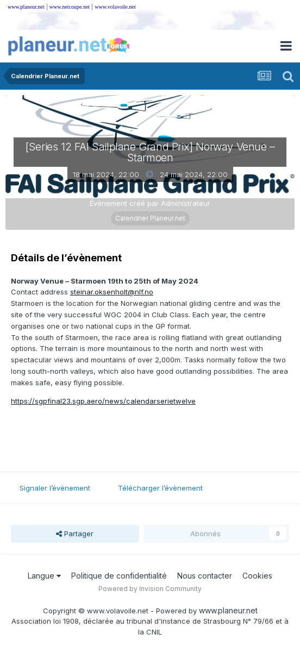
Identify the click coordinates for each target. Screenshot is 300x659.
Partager (74, 533)
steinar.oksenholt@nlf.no (111, 291)
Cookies (257, 575)
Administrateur (185, 203)
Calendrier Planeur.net (150, 218)
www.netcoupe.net (69, 7)
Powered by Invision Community (150, 589)
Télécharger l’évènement (160, 488)
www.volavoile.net (115, 7)
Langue (44, 575)
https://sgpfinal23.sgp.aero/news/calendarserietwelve (103, 401)
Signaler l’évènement (55, 488)
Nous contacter (204, 575)
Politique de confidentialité (119, 575)
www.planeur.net (26, 7)
